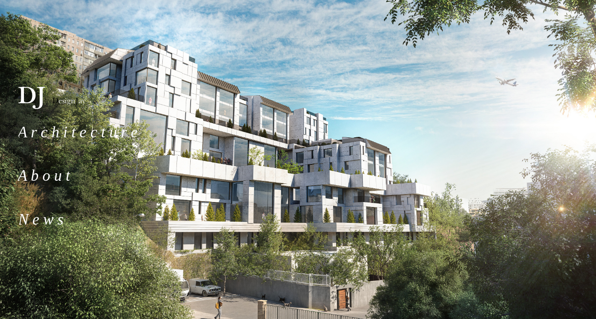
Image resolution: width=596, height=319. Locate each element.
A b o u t (44, 175)
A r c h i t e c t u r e (78, 132)
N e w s (40, 219)
